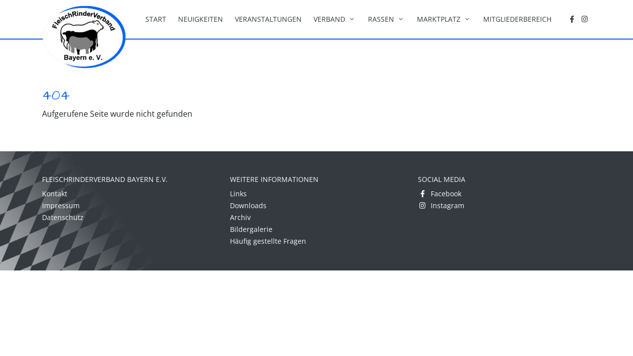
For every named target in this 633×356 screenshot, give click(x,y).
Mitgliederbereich (517, 19)
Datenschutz (63, 217)
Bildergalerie (251, 229)
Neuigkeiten (200, 19)
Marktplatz (444, 19)
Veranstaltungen (268, 19)
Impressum (61, 205)
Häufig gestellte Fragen (268, 241)
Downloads (248, 205)
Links (238, 193)
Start (155, 19)
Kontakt (54, 193)
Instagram (441, 205)
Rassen (386, 19)
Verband (335, 19)
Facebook (439, 193)
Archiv (240, 217)
